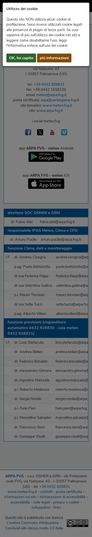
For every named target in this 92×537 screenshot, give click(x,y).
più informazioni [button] (54, 58)
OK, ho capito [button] (21, 58)
